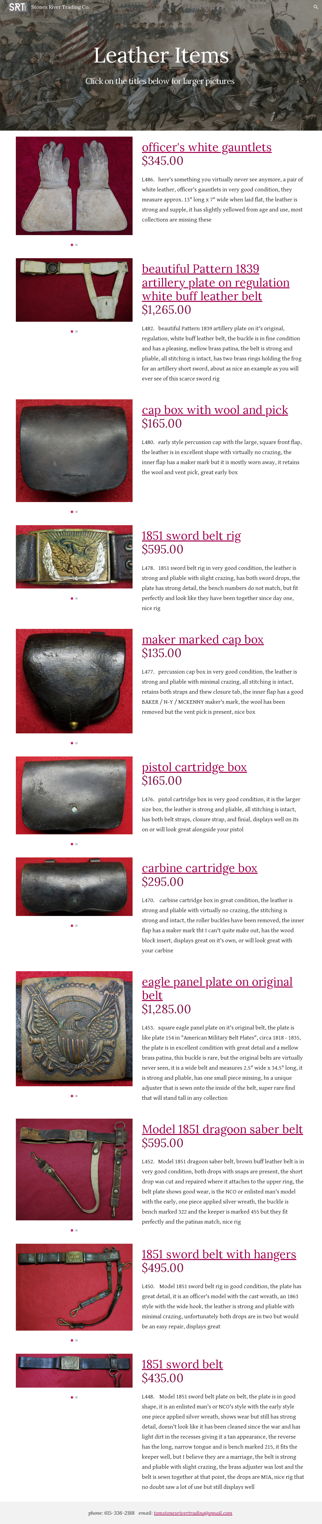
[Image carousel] (74, 191)
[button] (316, 7)
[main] (161, 65)
